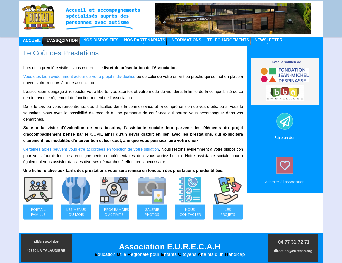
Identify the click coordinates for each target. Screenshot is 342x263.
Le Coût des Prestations (61, 53)
